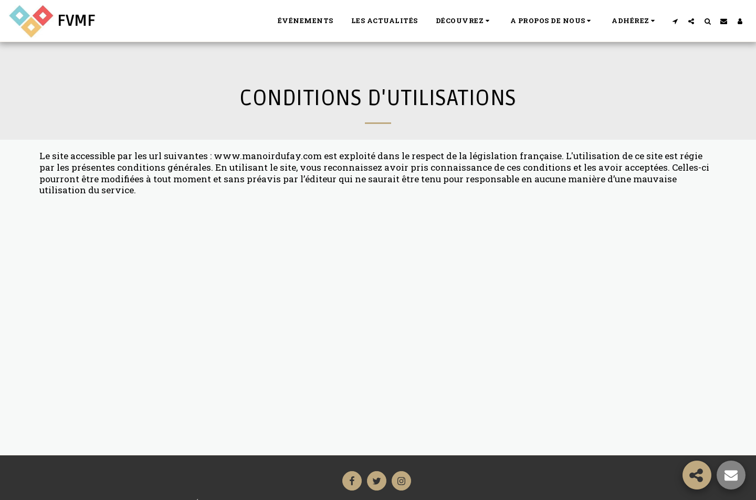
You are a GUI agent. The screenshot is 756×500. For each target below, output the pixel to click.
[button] (464, 21)
